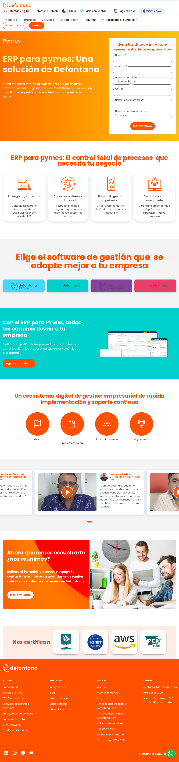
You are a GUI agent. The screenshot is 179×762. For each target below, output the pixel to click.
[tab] (24, 286)
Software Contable (14, 719)
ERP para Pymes (12, 692)
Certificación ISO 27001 (110, 740)
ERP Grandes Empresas (16, 698)
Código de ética (106, 729)
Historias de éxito (60, 698)
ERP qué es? (57, 709)
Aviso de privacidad (108, 692)
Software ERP (11, 687)
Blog (52, 692)
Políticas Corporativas (109, 723)
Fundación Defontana (16, 730)
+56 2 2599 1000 (153, 692)
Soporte (101, 698)
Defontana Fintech (46, 11)
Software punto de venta (18, 713)
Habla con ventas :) (94, 11)
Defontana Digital (16, 11)
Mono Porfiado (58, 704)
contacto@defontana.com (160, 687)
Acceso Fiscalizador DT (110, 734)
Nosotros (101, 687)
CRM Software (11, 725)
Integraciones (58, 687)
